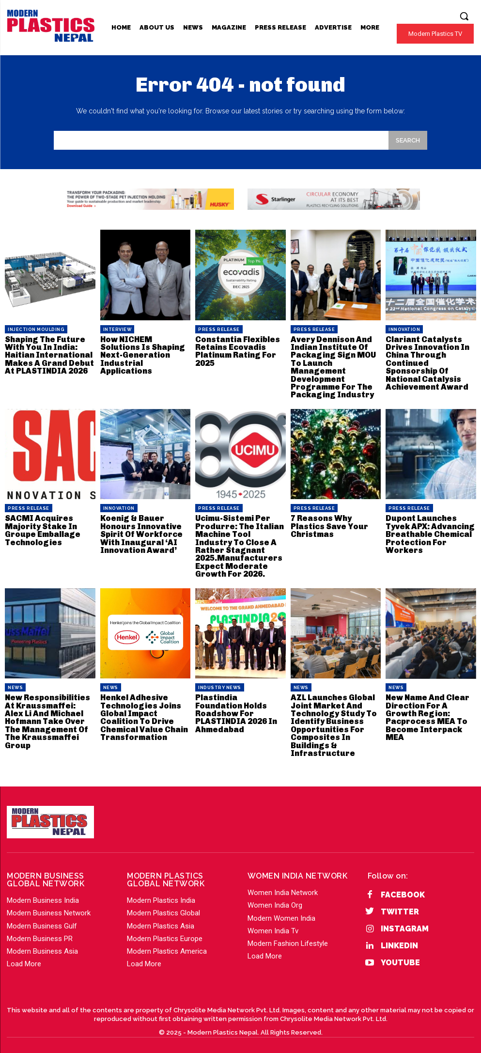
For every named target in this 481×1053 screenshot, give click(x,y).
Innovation (404, 329)
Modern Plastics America (167, 946)
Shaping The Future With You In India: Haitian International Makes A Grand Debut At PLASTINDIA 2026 (48, 355)
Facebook (403, 890)
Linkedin (399, 940)
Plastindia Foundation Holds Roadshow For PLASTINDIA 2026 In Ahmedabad (240, 706)
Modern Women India (281, 913)
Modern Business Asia (42, 946)
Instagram (405, 923)
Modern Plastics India (161, 895)
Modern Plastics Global (163, 908)
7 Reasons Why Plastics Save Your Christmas (329, 524)
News (15, 684)
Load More (24, 959)
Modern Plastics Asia (160, 921)
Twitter (400, 907)
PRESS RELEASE (219, 329)
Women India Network (283, 887)
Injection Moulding (36, 329)
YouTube (400, 958)
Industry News (219, 684)
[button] (464, 16)
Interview (117, 329)
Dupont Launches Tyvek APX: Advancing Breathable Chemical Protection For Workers (429, 532)
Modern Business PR (40, 933)
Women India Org (275, 900)
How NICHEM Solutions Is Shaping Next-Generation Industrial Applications (142, 355)
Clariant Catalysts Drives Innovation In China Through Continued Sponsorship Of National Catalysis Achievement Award (427, 363)
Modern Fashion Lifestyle (288, 938)
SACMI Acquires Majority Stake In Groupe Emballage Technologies (42, 528)
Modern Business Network (49, 908)
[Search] (407, 140)
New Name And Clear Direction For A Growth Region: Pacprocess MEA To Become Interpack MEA (426, 714)
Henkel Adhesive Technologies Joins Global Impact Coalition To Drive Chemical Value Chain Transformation (143, 714)
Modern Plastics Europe (164, 933)
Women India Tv (273, 926)
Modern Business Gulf (42, 921)
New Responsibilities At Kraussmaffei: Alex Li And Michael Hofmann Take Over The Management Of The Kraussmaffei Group (49, 718)
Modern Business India (43, 895)
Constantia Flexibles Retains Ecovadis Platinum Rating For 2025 (237, 351)
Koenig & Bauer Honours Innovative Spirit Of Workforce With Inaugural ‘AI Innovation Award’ (141, 532)
